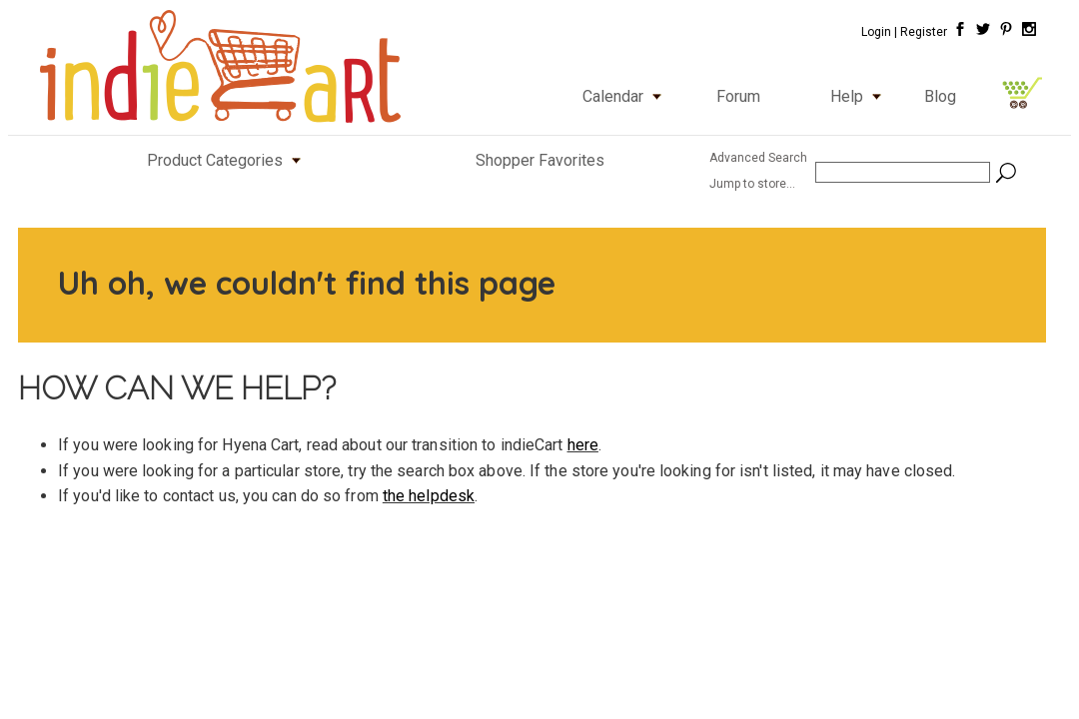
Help (860, 96)
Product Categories (228, 160)
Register (923, 32)
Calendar (626, 96)
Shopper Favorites (540, 160)
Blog (940, 96)
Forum (738, 96)
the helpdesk (429, 495)
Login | (879, 32)
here (582, 444)
